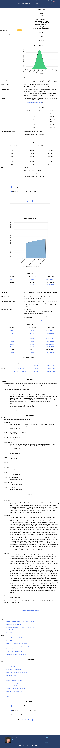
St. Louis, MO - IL (10, 632)
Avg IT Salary (45, 737)
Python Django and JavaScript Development (16, 672)
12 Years (12, 279)
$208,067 (32, 284)
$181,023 (32, 335)
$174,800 (32, 333)
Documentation (30, 102)
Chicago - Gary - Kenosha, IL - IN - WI (15, 637)
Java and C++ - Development (13, 683)
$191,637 (32, 341)
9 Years (11, 338)
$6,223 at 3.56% (50, 333)
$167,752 (32, 330)
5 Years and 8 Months (20, 365)
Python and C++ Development (13, 669)
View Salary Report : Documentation (30, 610)
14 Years (12, 284)
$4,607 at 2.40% (50, 341)
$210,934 (36, 371)
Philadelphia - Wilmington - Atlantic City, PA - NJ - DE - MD (20, 627)
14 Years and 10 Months (20, 371)
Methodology (39, 102)
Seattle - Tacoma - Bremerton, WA (14, 651)
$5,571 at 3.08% (50, 335)
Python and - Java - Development (14, 691)
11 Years (12, 344)
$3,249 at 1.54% (51, 371)
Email (13, 739)
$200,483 (32, 279)
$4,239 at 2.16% (50, 344)
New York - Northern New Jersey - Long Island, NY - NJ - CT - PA (21, 646)
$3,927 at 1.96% (50, 279)
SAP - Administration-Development (14, 696)
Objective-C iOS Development (13, 666)
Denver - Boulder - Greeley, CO (13, 624)
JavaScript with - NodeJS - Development (16, 688)
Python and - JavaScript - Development (15, 694)
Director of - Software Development (14, 680)
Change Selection (15, 201)
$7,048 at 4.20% (50, 330)
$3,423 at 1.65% (50, 352)
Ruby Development (11, 675)
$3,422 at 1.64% (50, 284)
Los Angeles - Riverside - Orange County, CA (17, 643)
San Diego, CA (10, 629)
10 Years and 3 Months (19, 368)
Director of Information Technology (14, 664)
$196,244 (32, 344)
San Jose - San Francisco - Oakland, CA (16, 648)
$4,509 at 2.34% (51, 368)
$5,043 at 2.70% (50, 338)
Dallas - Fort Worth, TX (11, 640)
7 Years (11, 333)
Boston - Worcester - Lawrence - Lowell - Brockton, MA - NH (20, 621)
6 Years (11, 330)
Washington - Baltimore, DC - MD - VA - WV (16, 654)
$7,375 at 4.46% (51, 365)
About (13, 742)
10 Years (12, 341)
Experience (14, 196)
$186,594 (32, 338)
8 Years (11, 335)
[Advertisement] (11, 18)
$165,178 (36, 365)
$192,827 (36, 368)
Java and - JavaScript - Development (15, 685)
